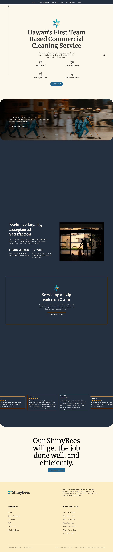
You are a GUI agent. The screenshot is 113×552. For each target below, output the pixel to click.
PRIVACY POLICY (28, 547)
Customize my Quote (56, 314)
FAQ (62, 2)
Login (79, 2)
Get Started (56, 84)
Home (33, 2)
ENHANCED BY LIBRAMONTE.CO (96, 547)
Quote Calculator (43, 2)
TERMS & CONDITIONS (14, 547)
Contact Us (12, 526)
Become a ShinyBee (18, 127)
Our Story (55, 2)
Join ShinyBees (70, 2)
